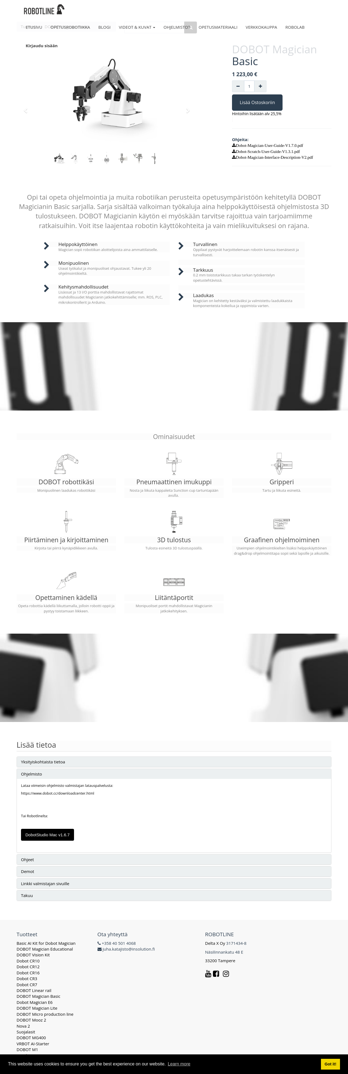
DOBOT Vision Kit (33, 954)
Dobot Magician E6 (34, 1002)
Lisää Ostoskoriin (257, 102)
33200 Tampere (220, 960)
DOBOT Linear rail (34, 990)
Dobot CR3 (27, 978)
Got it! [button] (330, 1064)
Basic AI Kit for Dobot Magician (46, 943)
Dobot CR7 (27, 984)
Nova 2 (23, 1026)
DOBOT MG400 (31, 1037)
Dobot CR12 (28, 966)
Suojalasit (26, 1032)
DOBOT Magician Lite (37, 1008)
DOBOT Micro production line (45, 1014)
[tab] (174, 762)
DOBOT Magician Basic (38, 996)
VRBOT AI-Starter (33, 1043)
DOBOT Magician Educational (45, 949)
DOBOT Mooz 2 (31, 1020)
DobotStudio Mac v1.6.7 (47, 834)
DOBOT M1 (27, 1049)
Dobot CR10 (28, 961)
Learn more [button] (179, 1064)
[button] (27, 108)
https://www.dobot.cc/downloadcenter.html (57, 793)
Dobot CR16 (28, 972)
